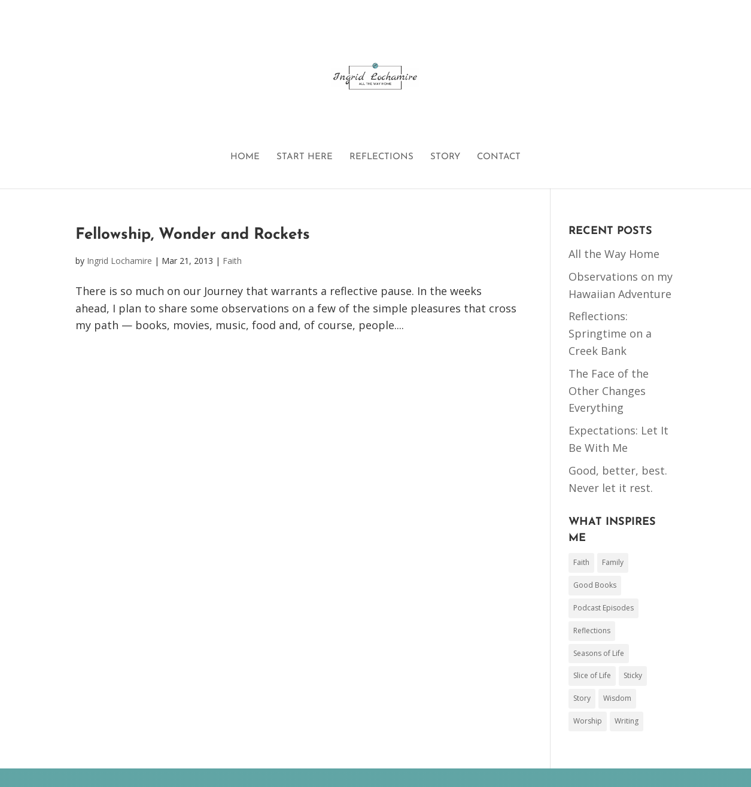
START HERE (304, 157)
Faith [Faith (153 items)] (581, 562)
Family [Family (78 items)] (613, 562)
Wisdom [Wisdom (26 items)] (617, 698)
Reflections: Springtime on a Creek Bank (610, 333)
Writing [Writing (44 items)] (626, 721)
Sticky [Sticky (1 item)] (633, 675)
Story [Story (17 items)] (582, 698)
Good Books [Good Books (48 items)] (594, 585)
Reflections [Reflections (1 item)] (591, 630)
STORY (445, 157)
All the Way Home (613, 254)
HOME (245, 157)
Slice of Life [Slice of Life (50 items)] (592, 675)
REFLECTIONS (381, 157)
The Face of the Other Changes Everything (608, 390)
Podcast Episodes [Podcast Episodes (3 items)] (603, 608)
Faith (232, 260)
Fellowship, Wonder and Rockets (192, 235)
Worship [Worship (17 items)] (587, 721)
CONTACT (499, 157)
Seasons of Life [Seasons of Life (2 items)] (598, 653)
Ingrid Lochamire (119, 260)
